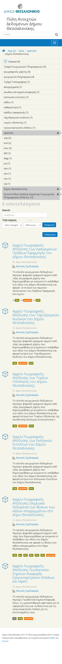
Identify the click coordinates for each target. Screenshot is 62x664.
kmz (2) (16, 148)
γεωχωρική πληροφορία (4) (32, 77)
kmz (31, 426)
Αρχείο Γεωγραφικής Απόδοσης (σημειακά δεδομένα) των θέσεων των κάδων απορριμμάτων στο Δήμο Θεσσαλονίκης (33, 507)
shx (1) (15, 178)
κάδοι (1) (18, 102)
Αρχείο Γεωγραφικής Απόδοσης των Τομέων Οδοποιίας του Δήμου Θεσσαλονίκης (30, 379)
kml (38, 300)
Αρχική (12, 50)
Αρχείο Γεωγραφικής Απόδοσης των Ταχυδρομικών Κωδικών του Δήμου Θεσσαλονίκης (35, 317)
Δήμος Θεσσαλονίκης (32, 189)
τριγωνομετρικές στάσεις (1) (32, 128)
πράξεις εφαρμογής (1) (32, 113)
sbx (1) (15, 173)
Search (6, 210)
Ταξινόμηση (9, 220)
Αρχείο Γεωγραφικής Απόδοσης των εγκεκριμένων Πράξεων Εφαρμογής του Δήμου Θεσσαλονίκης (34, 251)
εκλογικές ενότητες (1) (32, 98)
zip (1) (15, 183)
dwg (20, 618)
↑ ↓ (27, 220)
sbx (42, 555)
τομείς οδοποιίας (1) (31, 122)
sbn (37, 555)
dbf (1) (15, 153)
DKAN (52, 638)
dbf (31, 555)
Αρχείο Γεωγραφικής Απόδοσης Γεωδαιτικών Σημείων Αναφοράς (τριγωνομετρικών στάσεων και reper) (33, 573)
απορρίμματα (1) (26, 87)
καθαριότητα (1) (26, 107)
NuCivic (5, 641)
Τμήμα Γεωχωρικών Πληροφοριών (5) (32, 67)
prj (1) (15, 163)
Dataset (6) (32, 62)
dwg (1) (16, 158)
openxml (31, 50)
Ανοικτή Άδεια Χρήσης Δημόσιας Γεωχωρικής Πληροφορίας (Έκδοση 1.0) (32, 196)
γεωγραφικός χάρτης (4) (32, 72)
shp (17, 300)
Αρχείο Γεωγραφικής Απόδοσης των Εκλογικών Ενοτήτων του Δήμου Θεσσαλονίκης (32, 442)
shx (25, 555)
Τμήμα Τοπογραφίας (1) (32, 82)
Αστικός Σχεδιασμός (27, 266)
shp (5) (16, 138)
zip (14, 618)
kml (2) (15, 143)
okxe (21, 50)
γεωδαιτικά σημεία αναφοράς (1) (32, 92)
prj (20, 555)
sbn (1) (16, 168)
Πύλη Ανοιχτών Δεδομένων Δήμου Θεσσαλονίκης (24, 24)
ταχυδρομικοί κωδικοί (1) (32, 118)
